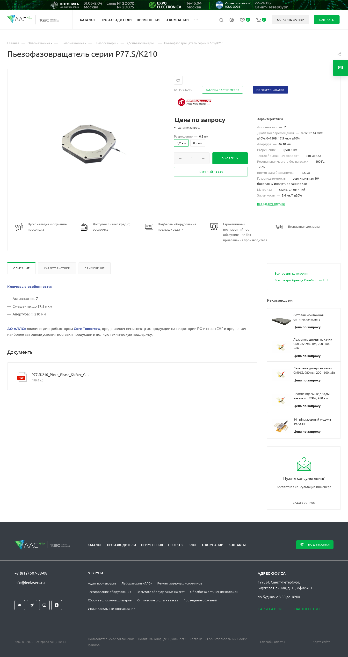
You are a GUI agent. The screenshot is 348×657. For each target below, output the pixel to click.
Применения (152, 545)
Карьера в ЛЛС (271, 608)
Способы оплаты (272, 641)
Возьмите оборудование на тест (161, 591)
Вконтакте (19, 605)
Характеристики (57, 268)
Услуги (95, 572)
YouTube (44, 605)
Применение (95, 268)
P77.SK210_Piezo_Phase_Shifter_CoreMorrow (60, 374)
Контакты (237, 545)
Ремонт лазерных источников (179, 583)
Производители (121, 545)
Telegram (32, 605)
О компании (213, 545)
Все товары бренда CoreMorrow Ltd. (301, 280)
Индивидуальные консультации (111, 608)
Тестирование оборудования (109, 591)
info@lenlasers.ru (29, 582)
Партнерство (307, 608)
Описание (21, 268)
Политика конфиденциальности (162, 638)
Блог (192, 545)
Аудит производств (102, 583)
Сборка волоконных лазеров (110, 600)
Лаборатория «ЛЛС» (137, 583)
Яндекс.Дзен (56, 605)
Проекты (175, 545)
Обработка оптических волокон (214, 591)
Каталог (95, 545)
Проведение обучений (200, 600)
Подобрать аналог (270, 90)
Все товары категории (291, 273)
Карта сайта (321, 641)
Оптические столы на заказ (157, 600)
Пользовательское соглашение (111, 638)
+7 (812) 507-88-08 (30, 572)
